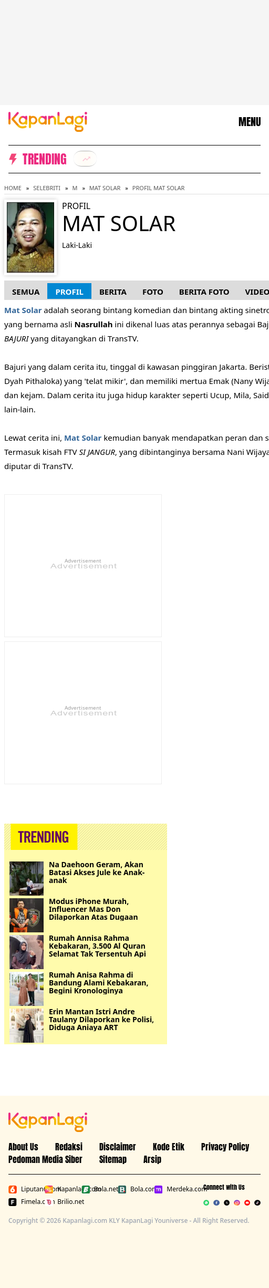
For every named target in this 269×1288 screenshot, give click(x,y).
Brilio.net (61, 1202)
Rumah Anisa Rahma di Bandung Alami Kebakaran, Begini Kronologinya (98, 982)
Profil (69, 291)
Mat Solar (104, 188)
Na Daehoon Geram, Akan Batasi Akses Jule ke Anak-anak (96, 872)
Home (13, 188)
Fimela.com (24, 1202)
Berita (113, 291)
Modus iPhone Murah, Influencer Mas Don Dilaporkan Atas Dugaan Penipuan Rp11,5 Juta (93, 909)
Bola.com (134, 1189)
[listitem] (85, 159)
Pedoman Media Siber (45, 1159)
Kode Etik (168, 1146)
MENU (250, 122)
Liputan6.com (24, 1189)
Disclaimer (117, 1146)
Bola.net (97, 1189)
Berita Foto (204, 291)
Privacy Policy (225, 1146)
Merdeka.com (170, 1189)
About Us (23, 1146)
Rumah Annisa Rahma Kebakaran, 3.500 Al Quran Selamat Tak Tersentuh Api (97, 946)
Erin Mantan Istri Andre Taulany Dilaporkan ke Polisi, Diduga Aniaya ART (101, 1019)
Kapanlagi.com (61, 1189)
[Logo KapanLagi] (47, 121)
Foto (152, 291)
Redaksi (68, 1146)
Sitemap (113, 1159)
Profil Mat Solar (158, 188)
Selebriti (46, 188)
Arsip (152, 1159)
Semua (25, 291)
